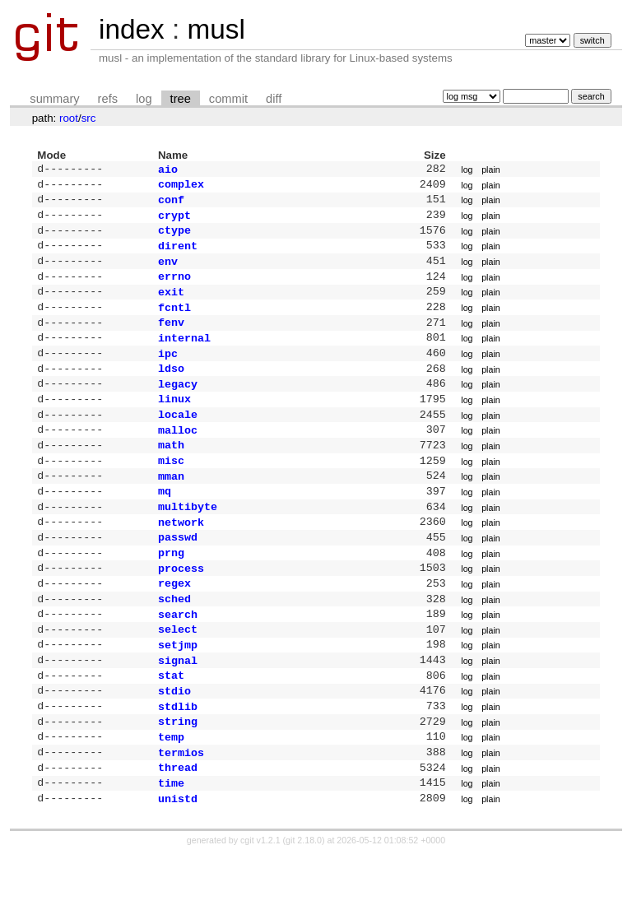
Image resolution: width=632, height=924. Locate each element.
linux (174, 424)
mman (171, 510)
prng (171, 594)
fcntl (174, 323)
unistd (178, 867)
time (171, 850)
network (181, 561)
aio (168, 170)
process (181, 612)
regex (174, 628)
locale (178, 441)
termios (181, 816)
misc (171, 492)
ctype (174, 237)
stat (171, 730)
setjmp (178, 697)
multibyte (187, 543)
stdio (174, 748)
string (178, 781)
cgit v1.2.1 (260, 909)
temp (171, 799)
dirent (178, 255)
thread (178, 832)
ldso (171, 390)
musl (215, 29)
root (68, 118)
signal (178, 714)
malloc (178, 459)
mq (164, 526)
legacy (178, 408)
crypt (174, 221)
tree (180, 98)
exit (171, 306)
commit (228, 98)
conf (171, 204)
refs (108, 98)
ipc (168, 374)
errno (174, 288)
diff (273, 98)
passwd (178, 577)
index (132, 29)
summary (54, 98)
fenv (171, 339)
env (168, 272)
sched (174, 645)
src (88, 118)
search (178, 663)
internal (184, 357)
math (171, 475)
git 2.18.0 (304, 909)
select (178, 679)
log (144, 98)
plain (490, 170)
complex (181, 186)
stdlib (178, 765)
